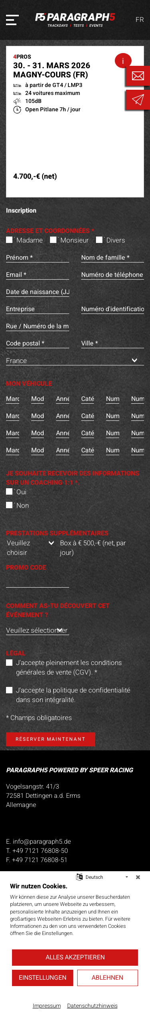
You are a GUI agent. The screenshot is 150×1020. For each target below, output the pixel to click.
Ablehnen (107, 978)
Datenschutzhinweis (92, 1006)
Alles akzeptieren (75, 957)
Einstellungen (42, 978)
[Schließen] (138, 877)
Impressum (47, 1006)
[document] (75, 915)
